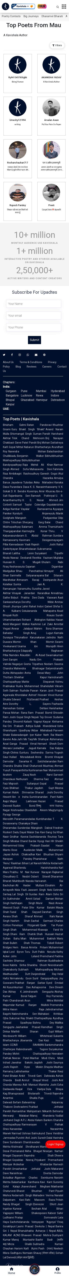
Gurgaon (11, 391)
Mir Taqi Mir (30, 739)
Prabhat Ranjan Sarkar (30, 982)
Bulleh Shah (20, 943)
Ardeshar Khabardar (32, 1164)
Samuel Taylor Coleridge (29, 504)
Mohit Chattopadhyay (32, 1053)
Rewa (39, 395)
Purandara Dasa (19, 486)
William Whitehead (35, 1035)
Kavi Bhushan (45, 854)
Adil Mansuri (30, 1084)
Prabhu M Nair (20, 872)
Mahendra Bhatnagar (29, 668)
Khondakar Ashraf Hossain (31, 695)
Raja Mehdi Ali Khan (38, 464)
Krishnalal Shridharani (25, 1146)
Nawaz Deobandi (20, 557)
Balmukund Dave (42, 1133)
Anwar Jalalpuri (22, 628)
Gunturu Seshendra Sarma (36, 752)
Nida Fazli (21, 889)
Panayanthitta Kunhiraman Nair (29, 770)
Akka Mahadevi (44, 482)
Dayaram (17, 1155)
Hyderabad (58, 391)
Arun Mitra (38, 1000)
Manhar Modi (38, 1058)
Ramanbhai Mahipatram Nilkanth (32, 1111)
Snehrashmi (21, 1106)
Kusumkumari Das (19, 987)
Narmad (16, 1133)
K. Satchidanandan (43, 761)
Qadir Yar (47, 925)
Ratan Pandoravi (39, 424)
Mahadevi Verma (43, 1195)
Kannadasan (16, 544)
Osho (56, 894)
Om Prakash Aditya (20, 726)
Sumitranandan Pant (42, 796)
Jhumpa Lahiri (19, 606)
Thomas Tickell (42, 943)
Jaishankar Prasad (27, 1027)
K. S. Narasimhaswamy (43, 486)
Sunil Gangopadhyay (45, 978)
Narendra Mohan (27, 451)
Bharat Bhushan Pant (35, 1190)
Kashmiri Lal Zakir (42, 624)
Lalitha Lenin (23, 553)
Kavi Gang (46, 832)
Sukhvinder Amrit (19, 898)
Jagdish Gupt (44, 788)
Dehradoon (58, 400)
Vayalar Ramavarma (36, 509)
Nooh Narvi (41, 774)
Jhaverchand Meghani (35, 1186)
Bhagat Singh (21, 1204)
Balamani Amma (34, 526)
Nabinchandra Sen (24, 1013)
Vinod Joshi (50, 1080)
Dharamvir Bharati (52, 16)
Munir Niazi (45, 903)
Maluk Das (33, 832)
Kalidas (51, 619)
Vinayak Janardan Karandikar (31, 593)
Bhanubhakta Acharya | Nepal (37, 1230)
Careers (47, 366)
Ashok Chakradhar (23, 854)
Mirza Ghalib (20, 1244)
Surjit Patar (20, 907)
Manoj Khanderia (42, 1115)
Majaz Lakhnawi (23, 801)
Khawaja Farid (48, 929)
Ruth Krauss (34, 615)
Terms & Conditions (31, 362)
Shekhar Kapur (30, 677)
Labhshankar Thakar (35, 1071)
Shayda (48, 1066)
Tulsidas (28, 482)
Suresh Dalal (45, 1137)
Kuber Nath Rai (44, 734)
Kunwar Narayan (41, 872)
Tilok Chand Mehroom (28, 438)
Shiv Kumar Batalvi (42, 907)
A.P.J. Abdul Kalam (32, 1120)
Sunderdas (23, 827)
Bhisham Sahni (14, 424)
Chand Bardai (28, 841)
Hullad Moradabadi (21, 757)
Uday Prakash (29, 845)
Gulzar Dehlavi (32, 708)
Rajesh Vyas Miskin (26, 1066)
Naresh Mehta (42, 863)
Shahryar (43, 739)
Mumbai (41, 391)
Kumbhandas (44, 819)
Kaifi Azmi (31, 1248)
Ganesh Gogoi (49, 473)
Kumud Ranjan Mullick (32, 1004)
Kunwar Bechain (27, 1208)
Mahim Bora (43, 628)
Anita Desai (34, 672)
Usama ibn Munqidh (36, 646)
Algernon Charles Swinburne (34, 1177)
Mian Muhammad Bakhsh (38, 938)
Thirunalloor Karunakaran (29, 637)
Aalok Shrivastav (23, 792)
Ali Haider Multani (29, 885)
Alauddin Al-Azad (32, 655)
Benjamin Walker (30, 455)
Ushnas (26, 1133)
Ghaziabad (27, 400)
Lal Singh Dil (20, 894)
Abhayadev (17, 672)
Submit (34, 340)
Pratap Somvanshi (36, 1217)
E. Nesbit (23, 876)
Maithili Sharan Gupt (32, 1031)
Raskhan (16, 863)
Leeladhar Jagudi (24, 748)
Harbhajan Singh (22, 903)
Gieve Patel (21, 442)
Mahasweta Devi (41, 469)
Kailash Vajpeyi (33, 721)
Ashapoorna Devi (43, 987)
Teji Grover (46, 717)
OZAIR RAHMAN (27, 1044)
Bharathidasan (27, 548)
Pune (24, 391)
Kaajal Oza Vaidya (30, 1089)
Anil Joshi (31, 1137)
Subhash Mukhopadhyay (35, 969)
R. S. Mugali (26, 562)
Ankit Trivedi (27, 1075)
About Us (8, 362)
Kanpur (10, 404)
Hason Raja (27, 1009)
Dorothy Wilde (38, 602)
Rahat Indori (36, 606)
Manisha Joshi (47, 1084)
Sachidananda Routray (43, 836)
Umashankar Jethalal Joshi (31, 1168)
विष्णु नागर (45, 805)
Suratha (36, 588)
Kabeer (52, 1213)
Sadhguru (16, 1252)
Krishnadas (17, 810)
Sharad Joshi (44, 792)
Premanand (17, 1151)
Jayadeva (16, 482)
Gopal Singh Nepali (28, 717)
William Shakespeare (31, 1213)
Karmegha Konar (34, 531)
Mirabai (14, 841)
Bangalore (12, 395)
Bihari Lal (27, 863)
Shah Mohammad (23, 929)
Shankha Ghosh (37, 965)
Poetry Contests (11, 16)
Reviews (31, 366)
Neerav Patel (20, 1058)
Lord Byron (16, 951)
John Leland (25, 956)
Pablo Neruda (47, 951)
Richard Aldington (34, 619)
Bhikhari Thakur (21, 788)
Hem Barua (20, 947)
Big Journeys (31, 16)
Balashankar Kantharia (25, 1182)
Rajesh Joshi (43, 544)
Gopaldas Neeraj (22, 1159)
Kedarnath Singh (22, 1195)
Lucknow (26, 395)
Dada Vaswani (47, 597)
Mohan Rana (19, 712)
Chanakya (24, 823)
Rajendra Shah (39, 1155)
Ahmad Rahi (44, 916)
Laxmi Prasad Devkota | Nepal (36, 1226)
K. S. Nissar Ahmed (40, 500)
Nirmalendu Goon (21, 978)
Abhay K (15, 991)
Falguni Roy (39, 996)
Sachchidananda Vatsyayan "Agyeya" (33, 1221)
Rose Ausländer (23, 850)
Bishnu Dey (43, 1022)
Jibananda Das (31, 1040)
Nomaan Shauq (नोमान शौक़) (39, 1252)
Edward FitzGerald (25, 699)
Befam (17, 1102)
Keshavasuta (17, 566)
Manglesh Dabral (41, 827)
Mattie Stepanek (38, 681)
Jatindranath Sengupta (38, 991)
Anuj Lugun (42, 633)
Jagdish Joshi (42, 1062)
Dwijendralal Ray (44, 973)
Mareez (17, 1084)
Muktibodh (18, 881)
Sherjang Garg (33, 522)
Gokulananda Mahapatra (39, 610)
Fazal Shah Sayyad (25, 912)
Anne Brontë (44, 757)
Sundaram (16, 1142)
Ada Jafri (17, 739)
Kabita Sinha (18, 965)
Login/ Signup (55, 1144)
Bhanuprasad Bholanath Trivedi (30, 1093)
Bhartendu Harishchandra (36, 867)
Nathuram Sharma (29, 779)
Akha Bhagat (33, 1151)
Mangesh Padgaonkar (36, 517)
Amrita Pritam (38, 947)
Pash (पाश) (45, 1248)
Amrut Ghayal (31, 1080)
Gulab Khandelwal (45, 726)
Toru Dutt (31, 951)
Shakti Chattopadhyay (39, 1018)
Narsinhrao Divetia (30, 1173)
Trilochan (16, 522)
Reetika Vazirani (42, 557)
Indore (55, 395)
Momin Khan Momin (33, 641)
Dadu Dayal (19, 832)
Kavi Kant (46, 1182)
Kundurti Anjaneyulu (34, 513)
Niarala (30, 881)
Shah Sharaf (22, 916)
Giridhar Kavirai (19, 836)
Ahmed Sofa (19, 469)
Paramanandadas (24, 819)
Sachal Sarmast (42, 920)
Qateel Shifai (52, 606)
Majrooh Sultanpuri (24, 783)
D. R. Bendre (18, 491)
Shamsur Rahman (30, 960)
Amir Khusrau (47, 491)
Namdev (14, 655)
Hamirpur (41, 400)
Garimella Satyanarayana (27, 575)
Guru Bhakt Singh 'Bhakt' (28, 429)
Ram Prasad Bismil (40, 712)
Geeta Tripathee (33, 664)
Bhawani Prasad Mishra (36, 1235)
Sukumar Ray (17, 1018)
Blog (18, 366)
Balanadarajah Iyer (22, 734)
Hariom (18, 1248)
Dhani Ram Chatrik (23, 934)
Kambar (15, 509)
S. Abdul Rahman (38, 535)
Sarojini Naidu (22, 659)
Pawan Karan (38, 690)
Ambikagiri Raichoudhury (24, 473)
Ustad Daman (43, 898)
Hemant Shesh (47, 743)
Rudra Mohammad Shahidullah (35, 686)
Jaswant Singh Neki (40, 889)
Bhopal (10, 400)
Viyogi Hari (43, 841)
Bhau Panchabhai (29, 571)
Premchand (47, 956)
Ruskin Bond (24, 805)
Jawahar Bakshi (22, 1062)
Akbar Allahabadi (41, 730)
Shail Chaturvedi (32, 765)
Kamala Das (45, 748)
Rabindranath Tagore (32, 1049)
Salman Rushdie (19, 690)
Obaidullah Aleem (36, 810)
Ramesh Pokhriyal (42, 495)
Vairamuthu (24, 588)
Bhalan (14, 1075)
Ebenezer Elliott (44, 1204)
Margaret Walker (20, 624)
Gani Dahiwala (45, 1075)
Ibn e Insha (20, 796)
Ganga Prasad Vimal (23, 743)
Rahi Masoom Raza (40, 1199)
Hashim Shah (20, 920)
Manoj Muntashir (23, 1239)
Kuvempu (32, 491)
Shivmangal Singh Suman (26, 433)
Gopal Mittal (16, 447)
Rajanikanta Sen (19, 495)
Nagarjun (17, 664)
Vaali (27, 544)
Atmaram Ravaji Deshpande (36, 579)
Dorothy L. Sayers (30, 703)
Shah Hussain (45, 934)
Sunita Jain (27, 584)
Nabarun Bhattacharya (37, 447)
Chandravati (16, 1000)
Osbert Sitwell (40, 876)
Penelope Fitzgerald (25, 925)
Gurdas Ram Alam (40, 894)
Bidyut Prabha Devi (24, 597)
